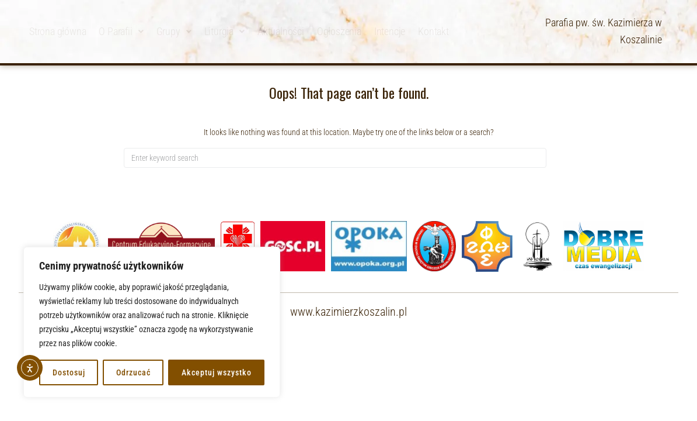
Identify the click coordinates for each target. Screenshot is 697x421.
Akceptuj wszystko (217, 372)
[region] (151, 322)
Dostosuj (69, 372)
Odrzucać (133, 372)
